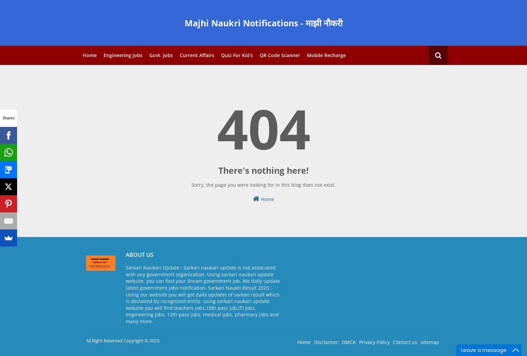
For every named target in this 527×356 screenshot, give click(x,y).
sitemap (430, 342)
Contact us (405, 342)
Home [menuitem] (90, 55)
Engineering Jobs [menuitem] (123, 55)
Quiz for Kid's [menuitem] (237, 55)
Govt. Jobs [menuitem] (161, 55)
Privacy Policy (374, 342)
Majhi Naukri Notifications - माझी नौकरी (263, 23)
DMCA (349, 342)
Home (263, 198)
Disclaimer (326, 342)
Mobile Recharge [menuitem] (326, 55)
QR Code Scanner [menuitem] (280, 55)
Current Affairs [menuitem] (197, 55)
